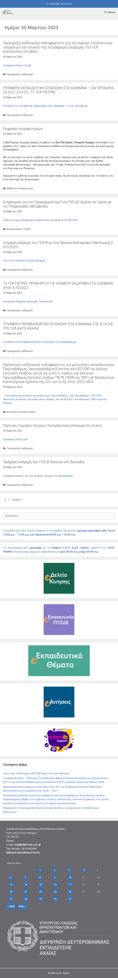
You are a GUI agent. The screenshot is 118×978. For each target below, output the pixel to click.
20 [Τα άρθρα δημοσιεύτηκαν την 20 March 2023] (11, 891)
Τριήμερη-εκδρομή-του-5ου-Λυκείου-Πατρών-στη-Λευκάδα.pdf (38, 475)
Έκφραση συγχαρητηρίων (23, 129)
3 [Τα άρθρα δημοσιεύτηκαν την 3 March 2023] (69, 870)
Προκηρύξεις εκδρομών (20, 74)
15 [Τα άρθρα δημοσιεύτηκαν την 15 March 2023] (40, 884)
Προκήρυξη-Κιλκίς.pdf (15, 439)
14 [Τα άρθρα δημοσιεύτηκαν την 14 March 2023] (26, 884)
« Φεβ (11, 906)
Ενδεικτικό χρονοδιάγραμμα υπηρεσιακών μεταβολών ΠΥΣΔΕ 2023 (40, 220)
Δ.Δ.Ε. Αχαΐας (63, 973)
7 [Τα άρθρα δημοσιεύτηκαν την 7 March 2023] (25, 877)
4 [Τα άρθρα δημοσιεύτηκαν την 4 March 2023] (84, 870)
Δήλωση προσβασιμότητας (23, 852)
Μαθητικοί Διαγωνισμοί (20, 188)
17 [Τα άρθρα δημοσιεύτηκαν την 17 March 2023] (70, 884)
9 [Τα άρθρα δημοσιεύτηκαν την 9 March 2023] (54, 877)
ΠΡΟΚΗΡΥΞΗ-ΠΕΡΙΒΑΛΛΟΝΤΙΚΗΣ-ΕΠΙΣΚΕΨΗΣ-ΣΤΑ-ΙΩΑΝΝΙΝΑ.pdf (39, 342)
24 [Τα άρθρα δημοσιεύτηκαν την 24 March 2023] (70, 891)
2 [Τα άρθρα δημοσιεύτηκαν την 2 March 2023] (54, 870)
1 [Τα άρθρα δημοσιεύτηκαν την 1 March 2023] (40, 870)
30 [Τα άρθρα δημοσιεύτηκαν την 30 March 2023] (55, 899)
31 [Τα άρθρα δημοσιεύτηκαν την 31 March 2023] (70, 899)
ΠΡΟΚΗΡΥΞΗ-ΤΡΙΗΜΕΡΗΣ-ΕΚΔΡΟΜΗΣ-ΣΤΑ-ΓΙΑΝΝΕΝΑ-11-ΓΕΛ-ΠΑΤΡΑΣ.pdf (45, 106)
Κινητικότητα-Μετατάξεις (21, 411)
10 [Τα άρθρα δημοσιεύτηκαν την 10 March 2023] (70, 877)
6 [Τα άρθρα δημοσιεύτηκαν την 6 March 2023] (10, 877)
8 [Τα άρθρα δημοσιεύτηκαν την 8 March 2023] (40, 877)
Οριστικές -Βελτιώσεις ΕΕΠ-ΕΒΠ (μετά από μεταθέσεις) (36, 773)
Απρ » (22, 906)
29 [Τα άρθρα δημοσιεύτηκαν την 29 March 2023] (40, 899)
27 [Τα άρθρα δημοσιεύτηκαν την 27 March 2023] (11, 899)
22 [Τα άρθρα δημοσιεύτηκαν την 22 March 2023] (40, 891)
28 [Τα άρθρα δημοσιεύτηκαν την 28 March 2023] (26, 899)
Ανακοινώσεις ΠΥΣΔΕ (19, 229)
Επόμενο (18, 499)
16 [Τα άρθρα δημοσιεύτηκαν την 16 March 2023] (55, 884)
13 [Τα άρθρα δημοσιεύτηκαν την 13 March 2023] (11, 884)
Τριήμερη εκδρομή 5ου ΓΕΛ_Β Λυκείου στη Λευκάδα (43, 462)
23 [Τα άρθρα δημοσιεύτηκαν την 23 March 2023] (55, 891)
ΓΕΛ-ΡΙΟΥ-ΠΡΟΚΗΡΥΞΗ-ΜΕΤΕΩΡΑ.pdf (24, 260)
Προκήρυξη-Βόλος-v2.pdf (17, 65)
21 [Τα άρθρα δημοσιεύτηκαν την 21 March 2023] (26, 891)
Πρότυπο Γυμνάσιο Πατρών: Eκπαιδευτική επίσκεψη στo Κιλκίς (52, 426)
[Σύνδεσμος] (8, 12)
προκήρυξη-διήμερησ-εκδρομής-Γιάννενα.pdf (27, 301)
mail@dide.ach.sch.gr (28, 844)
